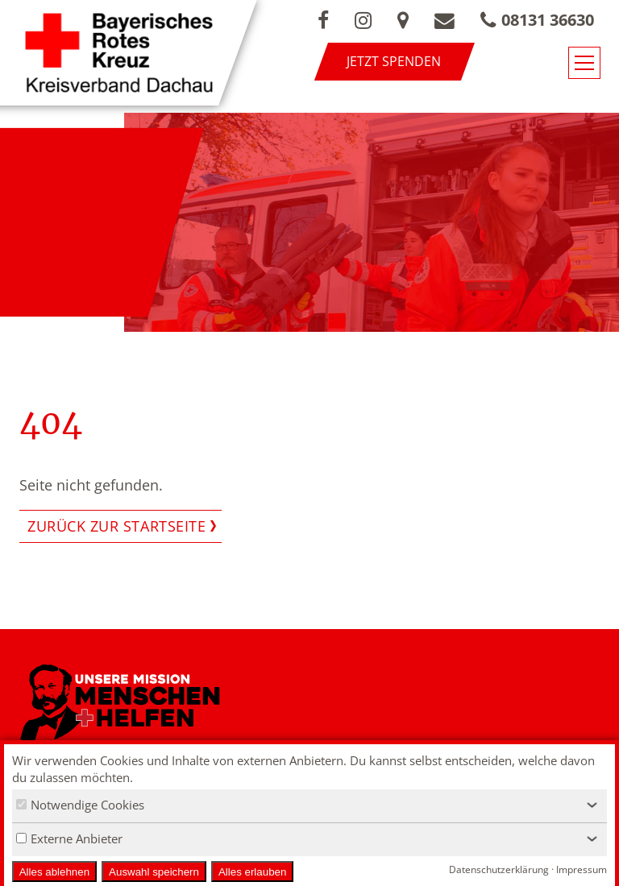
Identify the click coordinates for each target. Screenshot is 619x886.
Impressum (581, 869)
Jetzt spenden (394, 61)
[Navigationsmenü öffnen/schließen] (584, 63)
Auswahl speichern (154, 872)
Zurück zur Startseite (116, 526)
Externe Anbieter (69, 838)
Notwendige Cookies (80, 805)
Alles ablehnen (54, 872)
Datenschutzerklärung (499, 869)
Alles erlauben (252, 872)
